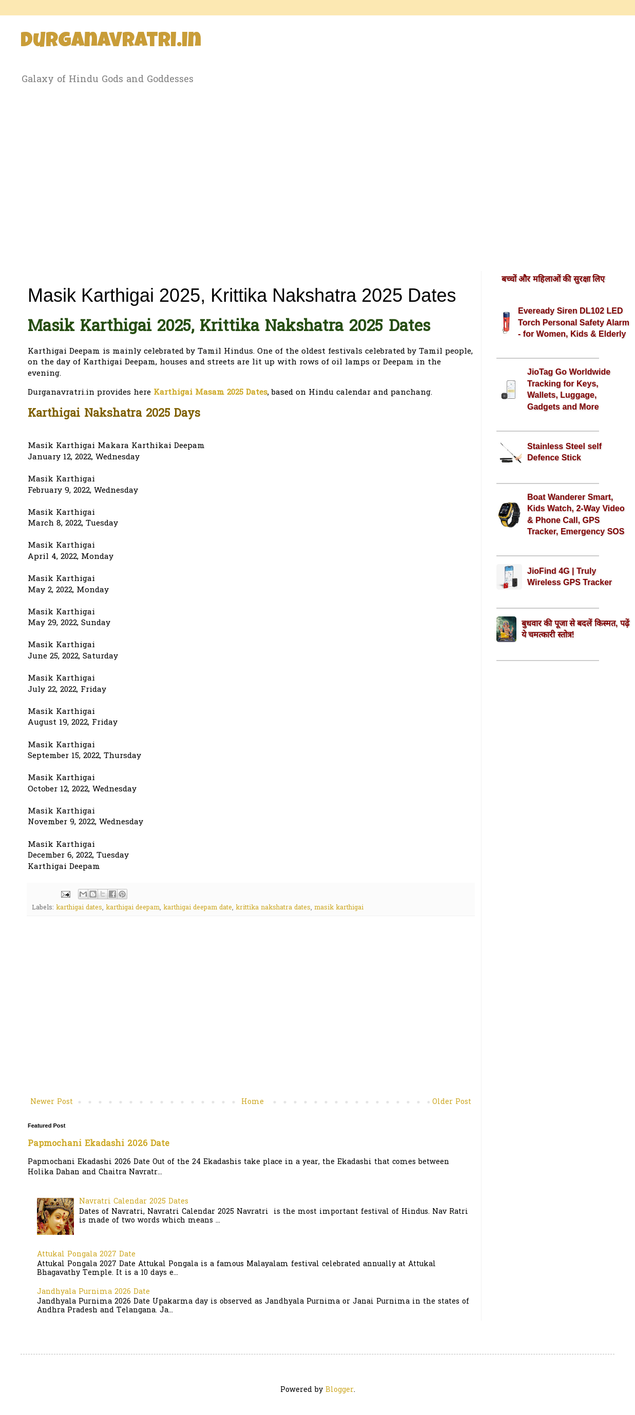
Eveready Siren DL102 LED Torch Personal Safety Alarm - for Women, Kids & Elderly (573, 322)
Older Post (451, 1102)
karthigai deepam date (197, 908)
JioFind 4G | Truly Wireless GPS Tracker (569, 577)
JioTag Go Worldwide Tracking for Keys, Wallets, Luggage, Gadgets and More (568, 389)
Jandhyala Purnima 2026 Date (93, 1292)
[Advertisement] (317, 176)
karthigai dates (79, 908)
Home (252, 1102)
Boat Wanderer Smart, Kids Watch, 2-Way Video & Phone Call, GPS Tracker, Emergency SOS (576, 514)
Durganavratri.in (111, 42)
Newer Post (51, 1102)
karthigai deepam (133, 908)
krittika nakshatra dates (273, 908)
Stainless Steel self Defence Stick (564, 452)
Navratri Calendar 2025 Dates (133, 1201)
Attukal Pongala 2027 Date (86, 1254)
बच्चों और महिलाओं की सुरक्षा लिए (553, 279)
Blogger (339, 1390)
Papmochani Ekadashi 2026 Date (98, 1144)
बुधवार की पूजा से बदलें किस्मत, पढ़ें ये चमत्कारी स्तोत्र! (575, 629)
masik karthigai (338, 908)
